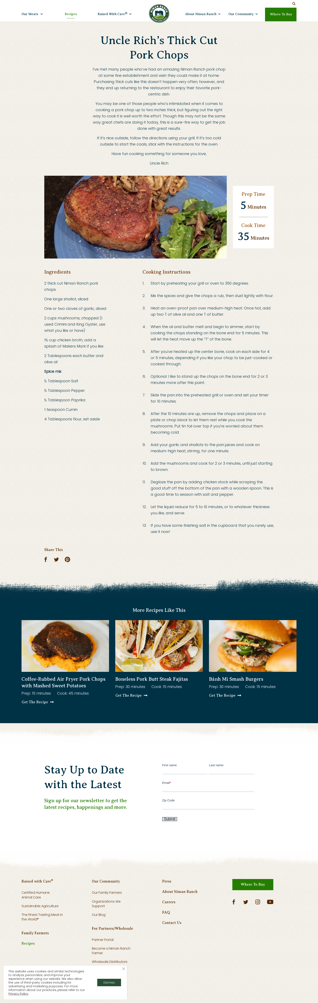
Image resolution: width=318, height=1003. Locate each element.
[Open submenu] (41, 13)
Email (208, 792)
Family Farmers (35, 947)
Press (166, 895)
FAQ (166, 926)
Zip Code (208, 810)
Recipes (28, 957)
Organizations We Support (106, 917)
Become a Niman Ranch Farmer (111, 964)
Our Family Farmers (107, 906)
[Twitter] (56, 559)
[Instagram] (257, 916)
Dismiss (109, 982)
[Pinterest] (67, 559)
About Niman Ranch (180, 906)
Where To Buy (253, 898)
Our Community (106, 895)
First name (185, 774)
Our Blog (99, 928)
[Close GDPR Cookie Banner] (123, 968)
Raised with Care (37, 895)
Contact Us (171, 937)
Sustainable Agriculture (40, 920)
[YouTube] (270, 916)
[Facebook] (46, 559)
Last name (231, 774)
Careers (168, 916)
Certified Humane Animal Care (36, 909)
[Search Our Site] (293, 4)
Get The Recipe (35, 709)
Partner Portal (103, 953)
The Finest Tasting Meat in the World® (42, 931)
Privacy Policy (18, 994)
